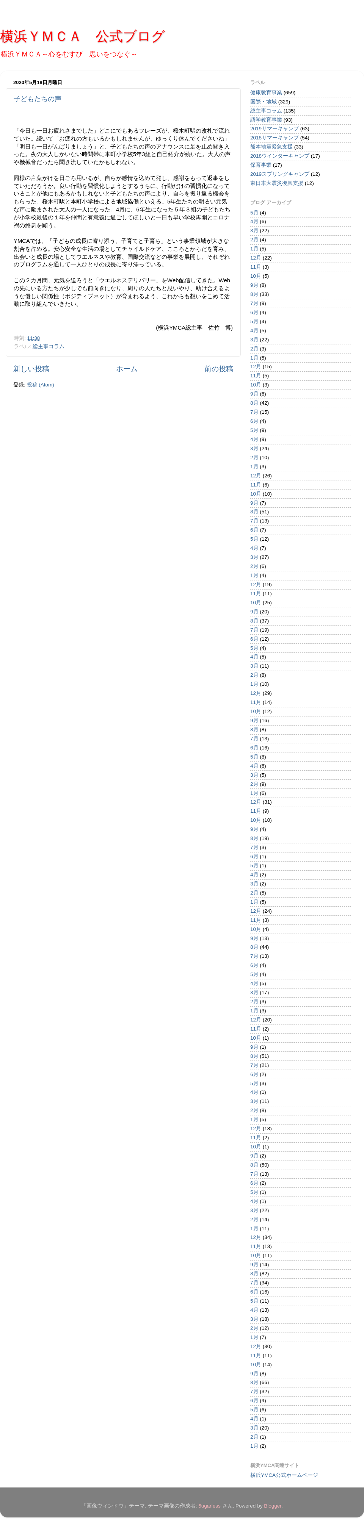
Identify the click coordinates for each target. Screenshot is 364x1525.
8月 (254, 294)
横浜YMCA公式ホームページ (284, 1475)
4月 (254, 221)
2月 (254, 239)
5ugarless (209, 1506)
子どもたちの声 (37, 99)
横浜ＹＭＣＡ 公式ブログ (82, 36)
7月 (254, 303)
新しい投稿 (31, 369)
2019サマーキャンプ (274, 128)
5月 (254, 213)
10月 (255, 276)
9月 (254, 285)
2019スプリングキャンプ (279, 174)
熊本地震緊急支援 (271, 147)
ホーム (127, 369)
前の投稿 (218, 369)
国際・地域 (263, 102)
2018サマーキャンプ (274, 138)
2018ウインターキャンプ (279, 156)
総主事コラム (48, 346)
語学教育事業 (266, 120)
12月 (255, 258)
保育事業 (260, 165)
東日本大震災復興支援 (276, 183)
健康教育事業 (266, 92)
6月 (254, 312)
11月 (255, 267)
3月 (254, 230)
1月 (254, 249)
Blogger (272, 1506)
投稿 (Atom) (40, 385)
